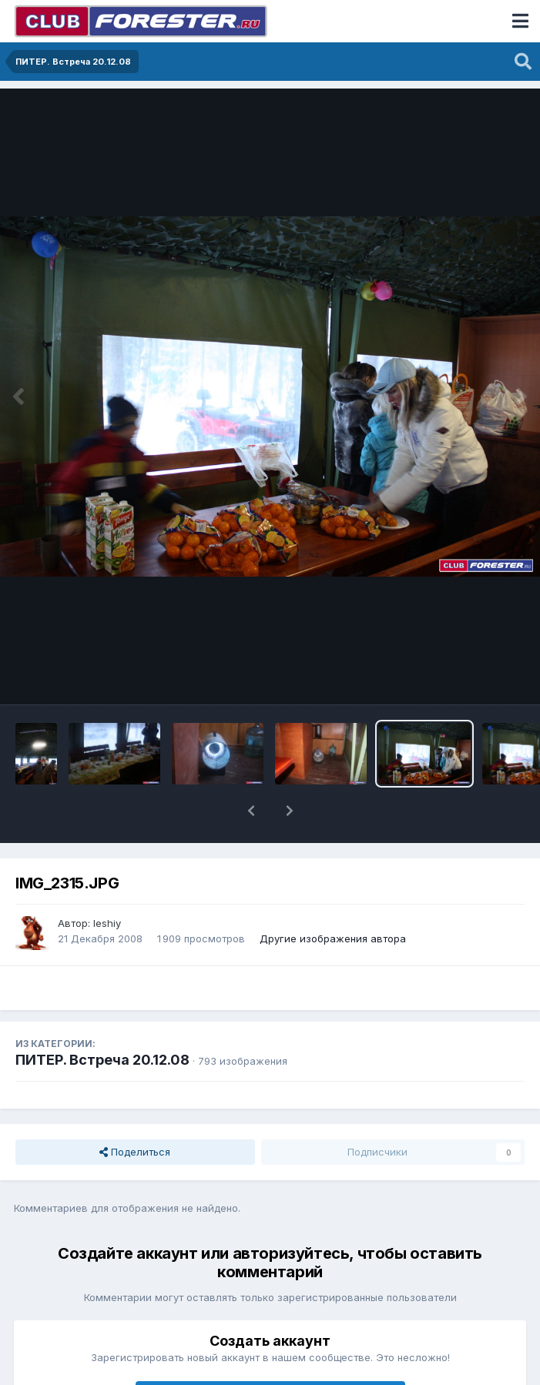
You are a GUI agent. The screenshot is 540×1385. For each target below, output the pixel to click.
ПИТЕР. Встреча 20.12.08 (102, 1060)
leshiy (107, 923)
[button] (251, 811)
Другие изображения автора (333, 938)
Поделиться (134, 1151)
